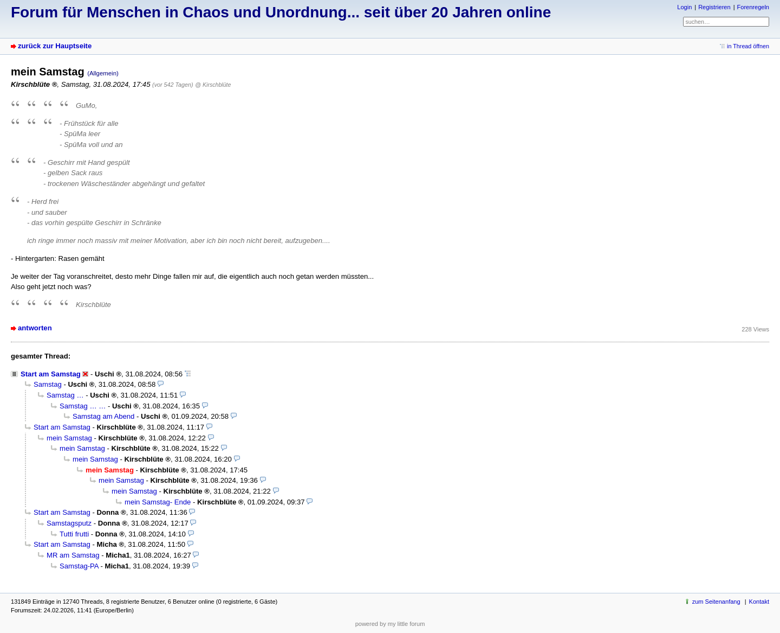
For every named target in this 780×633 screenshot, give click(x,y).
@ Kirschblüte (213, 84)
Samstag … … (83, 406)
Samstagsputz (69, 523)
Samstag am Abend (103, 416)
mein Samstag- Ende (158, 502)
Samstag (48, 384)
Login (684, 7)
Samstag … (65, 395)
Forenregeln (753, 7)
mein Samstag (69, 438)
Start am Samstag (51, 374)
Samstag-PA (79, 566)
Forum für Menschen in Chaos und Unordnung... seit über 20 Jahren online (281, 12)
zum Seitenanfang (716, 601)
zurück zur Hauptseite (55, 46)
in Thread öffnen (748, 46)
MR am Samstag (73, 555)
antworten (35, 328)
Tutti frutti (74, 534)
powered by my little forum (390, 624)
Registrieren (714, 7)
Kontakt (759, 601)
